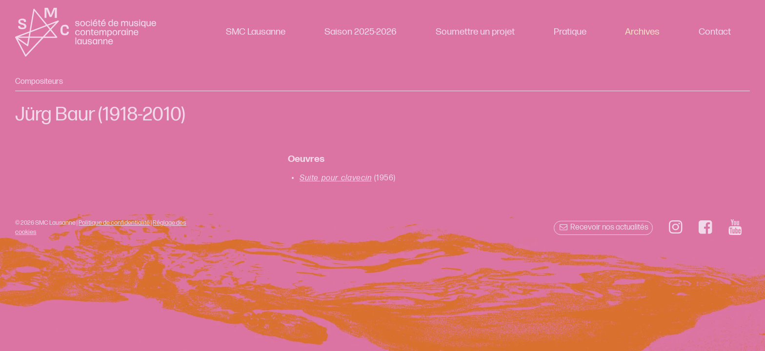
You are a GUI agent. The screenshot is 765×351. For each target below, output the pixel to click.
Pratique (570, 32)
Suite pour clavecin (335, 178)
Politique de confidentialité (114, 223)
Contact (715, 32)
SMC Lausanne (255, 32)
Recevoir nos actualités (603, 227)
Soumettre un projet (475, 32)
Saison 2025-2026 (360, 32)
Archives (642, 32)
